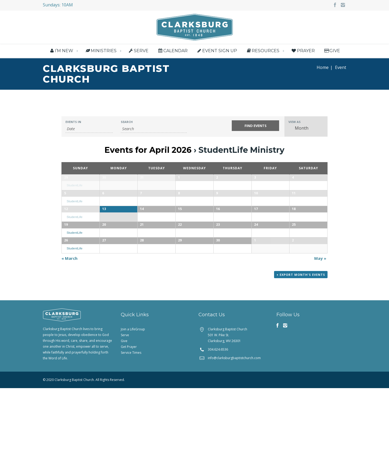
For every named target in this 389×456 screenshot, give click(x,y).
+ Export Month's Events (300, 342)
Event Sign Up (216, 50)
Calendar (172, 50)
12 (66, 236)
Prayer (302, 50)
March (69, 326)
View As (294, 122)
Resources (262, 50)
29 (66, 177)
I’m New (61, 50)
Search (127, 122)
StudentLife (74, 185)
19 (66, 265)
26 (66, 295)
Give (332, 50)
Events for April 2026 (148, 150)
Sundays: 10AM (58, 5)
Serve (138, 50)
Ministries (100, 50)
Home (323, 68)
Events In (73, 122)
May (320, 326)
